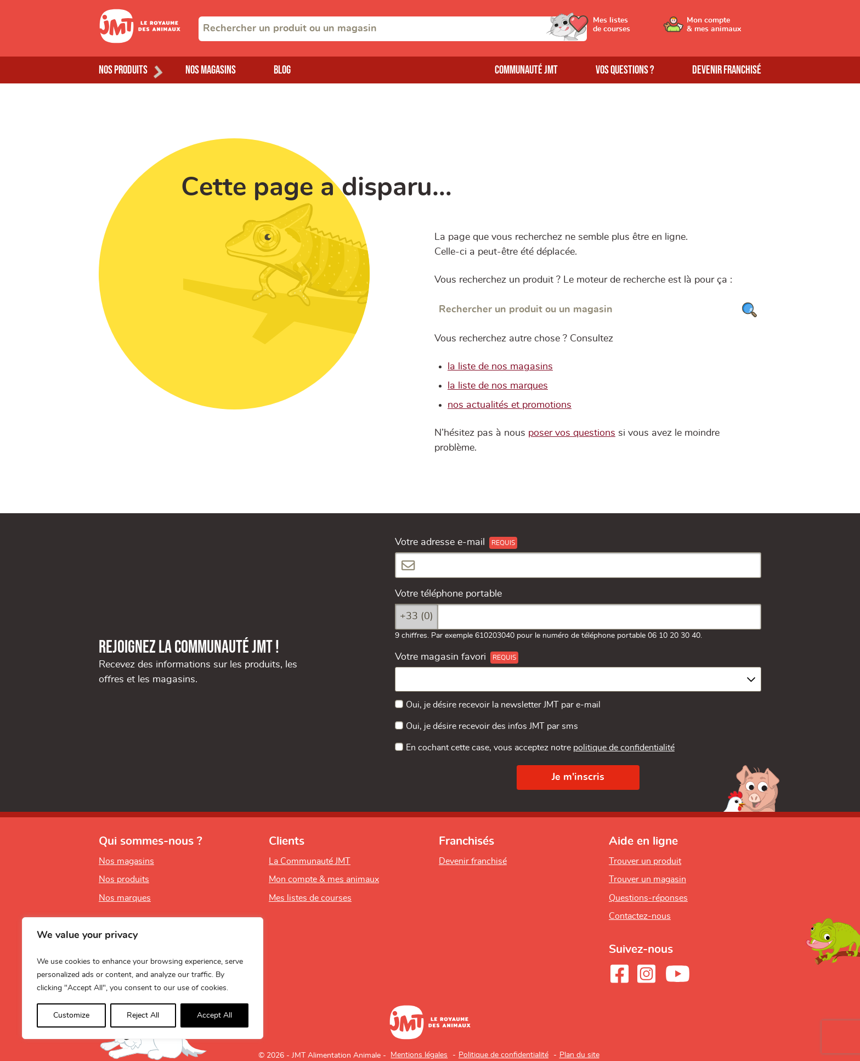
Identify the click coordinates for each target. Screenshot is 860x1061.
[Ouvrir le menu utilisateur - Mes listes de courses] (641, 28)
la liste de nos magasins (500, 367)
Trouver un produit (645, 861)
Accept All (214, 1015)
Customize (71, 1015)
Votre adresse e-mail (440, 542)
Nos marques (125, 898)
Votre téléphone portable (448, 594)
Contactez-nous (640, 916)
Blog (282, 70)
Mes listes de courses (310, 898)
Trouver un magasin (647, 879)
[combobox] (393, 28)
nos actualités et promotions (510, 405)
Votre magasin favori (440, 657)
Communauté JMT (526, 70)
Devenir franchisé (726, 70)
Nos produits (124, 879)
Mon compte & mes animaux (324, 879)
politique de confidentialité (624, 747)
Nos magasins (210, 70)
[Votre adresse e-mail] (578, 565)
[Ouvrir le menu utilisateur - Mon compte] (724, 28)
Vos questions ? (625, 70)
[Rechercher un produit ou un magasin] (597, 309)
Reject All (143, 1015)
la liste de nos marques (498, 386)
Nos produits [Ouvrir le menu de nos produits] (123, 70)
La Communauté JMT (309, 861)
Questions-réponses (648, 898)
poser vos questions (571, 433)
